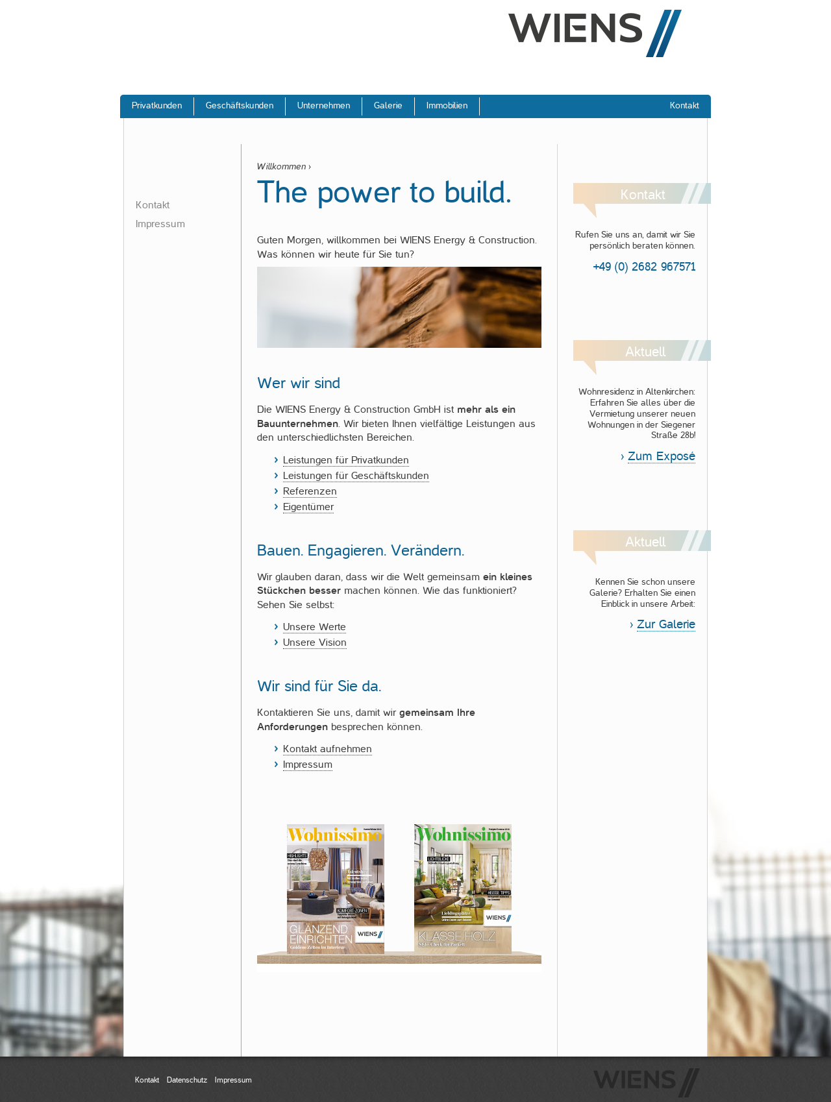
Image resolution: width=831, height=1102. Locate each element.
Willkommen (281, 166)
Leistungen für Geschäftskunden (356, 476)
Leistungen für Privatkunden (346, 460)
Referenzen (310, 491)
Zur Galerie (666, 624)
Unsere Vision (315, 642)
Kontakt (152, 205)
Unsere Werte (314, 627)
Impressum (160, 224)
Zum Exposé (661, 456)
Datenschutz (187, 1079)
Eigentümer (308, 507)
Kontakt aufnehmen (327, 749)
